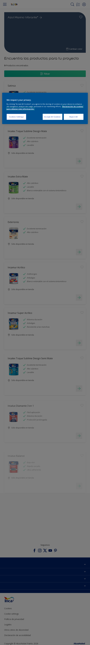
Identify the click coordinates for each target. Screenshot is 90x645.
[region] (45, 108)
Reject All (73, 117)
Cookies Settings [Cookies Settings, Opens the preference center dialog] (16, 117)
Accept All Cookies (52, 117)
